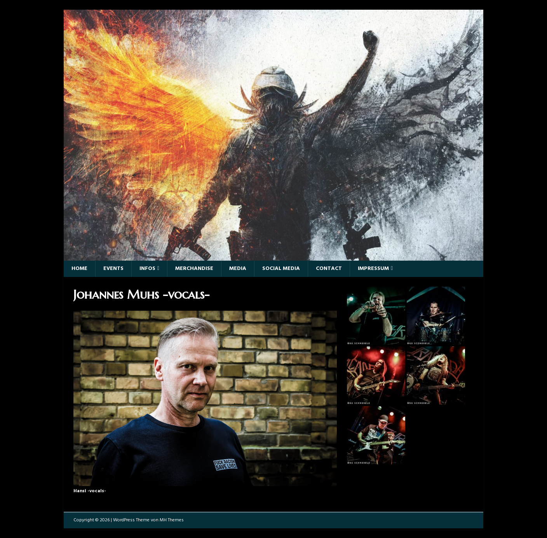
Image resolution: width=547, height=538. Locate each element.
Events (113, 268)
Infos (147, 268)
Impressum (373, 268)
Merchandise (194, 268)
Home (79, 268)
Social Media (281, 268)
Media (237, 268)
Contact (329, 268)
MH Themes (172, 520)
